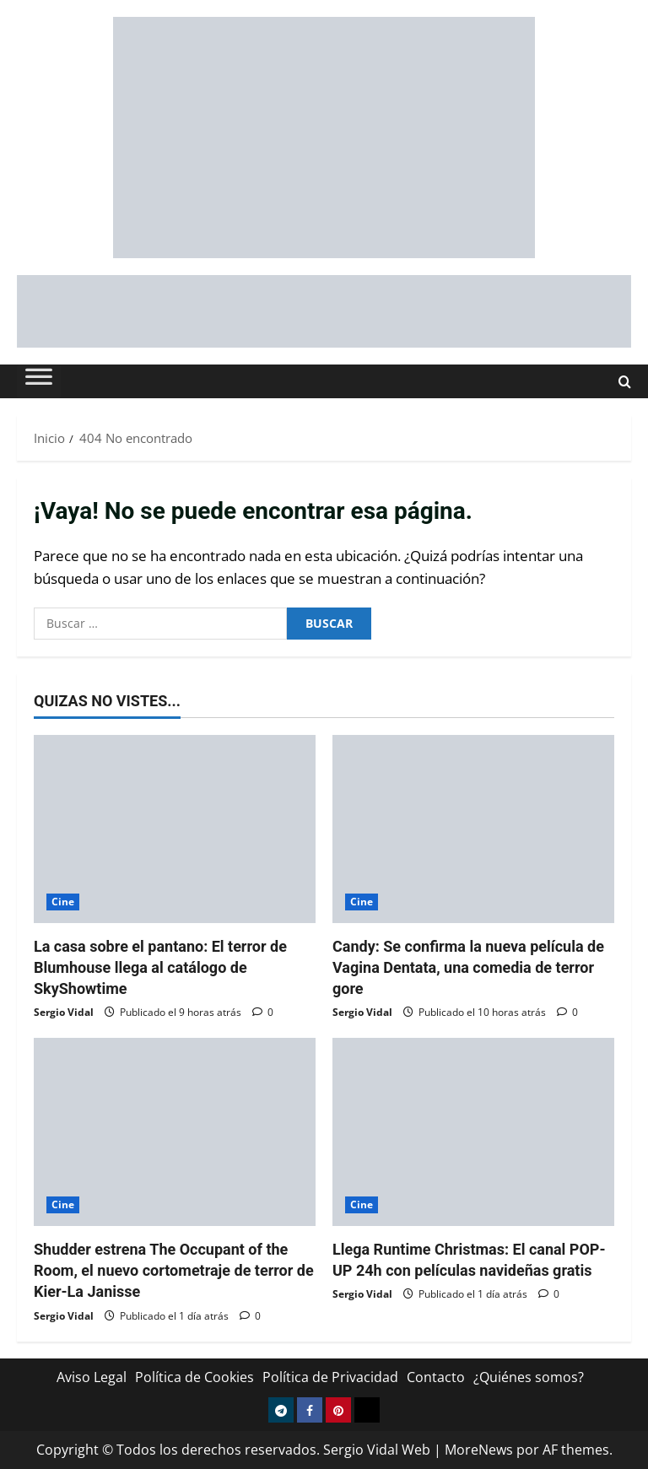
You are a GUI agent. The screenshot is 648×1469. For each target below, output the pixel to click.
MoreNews (479, 1449)
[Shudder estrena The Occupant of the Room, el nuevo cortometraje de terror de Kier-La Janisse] (175, 1132)
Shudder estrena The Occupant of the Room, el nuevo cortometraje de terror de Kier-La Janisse (174, 1270)
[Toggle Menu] (38, 381)
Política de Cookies (194, 1377)
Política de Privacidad (330, 1377)
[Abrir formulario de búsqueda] (624, 381)
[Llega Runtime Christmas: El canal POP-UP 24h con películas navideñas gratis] (473, 1132)
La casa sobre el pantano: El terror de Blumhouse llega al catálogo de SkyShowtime (160, 967)
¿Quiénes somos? (528, 1377)
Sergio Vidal (64, 1012)
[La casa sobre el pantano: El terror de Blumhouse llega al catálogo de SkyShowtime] (175, 829)
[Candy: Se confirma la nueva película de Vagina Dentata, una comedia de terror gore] (473, 829)
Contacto (436, 1377)
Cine (62, 901)
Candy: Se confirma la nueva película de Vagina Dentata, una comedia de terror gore (468, 967)
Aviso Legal (92, 1377)
